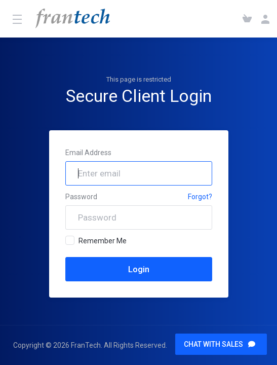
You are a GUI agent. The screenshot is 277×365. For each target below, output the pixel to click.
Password (81, 197)
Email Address (88, 153)
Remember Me (96, 240)
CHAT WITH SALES (219, 344)
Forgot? (200, 197)
